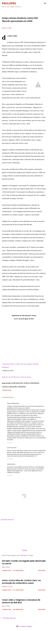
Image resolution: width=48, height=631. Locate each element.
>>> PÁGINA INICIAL (8, 618)
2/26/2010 (9, 475)
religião (13, 387)
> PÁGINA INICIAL (7, 519)
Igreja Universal (31, 383)
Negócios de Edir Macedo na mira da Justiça (16, 377)
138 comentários (18, 609)
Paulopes (9, 3)
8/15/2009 (9, 442)
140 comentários (18, 570)
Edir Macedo (17, 383)
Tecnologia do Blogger (24, 626)
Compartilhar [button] (6, 390)
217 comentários (18, 590)
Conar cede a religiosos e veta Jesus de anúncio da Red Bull (21, 601)
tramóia (22, 387)
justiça (5, 387)
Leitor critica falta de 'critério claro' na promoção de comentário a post (21, 581)
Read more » (42, 570)
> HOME (24, 550)
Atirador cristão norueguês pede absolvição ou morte (24, 562)
